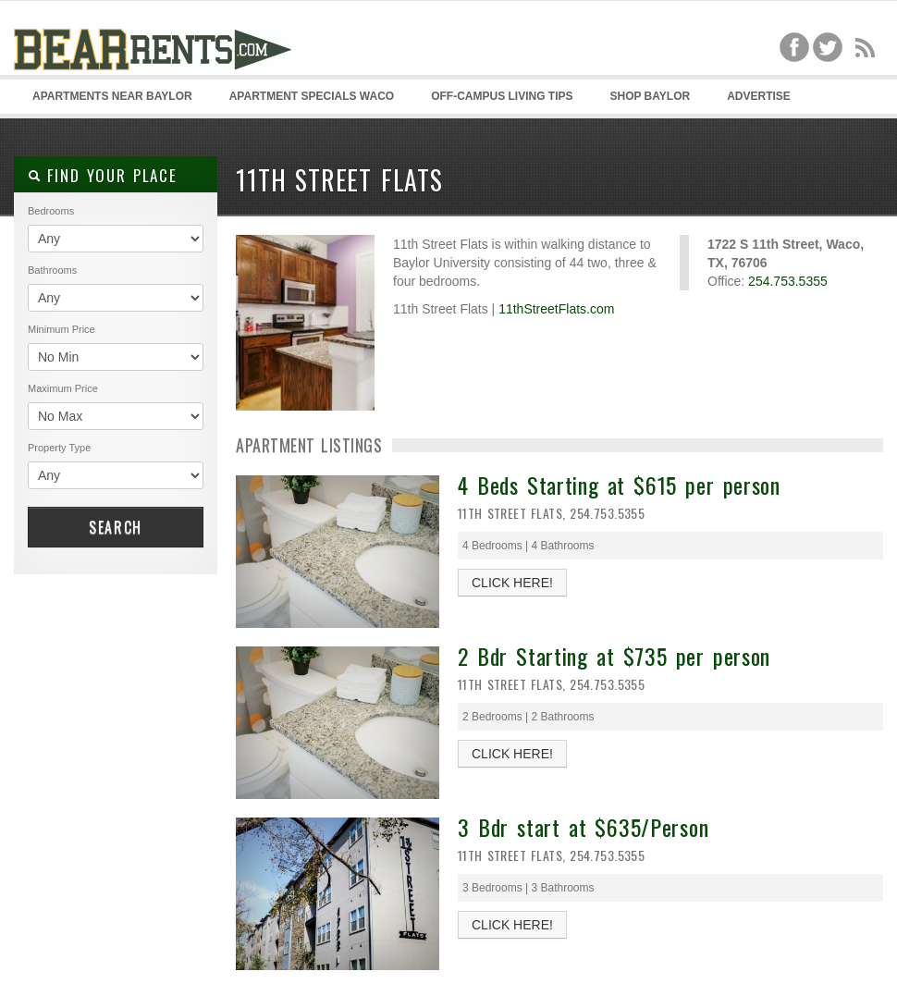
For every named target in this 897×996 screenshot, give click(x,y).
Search (115, 527)
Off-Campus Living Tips (501, 96)
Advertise (759, 96)
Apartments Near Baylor (112, 96)
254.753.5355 (788, 281)
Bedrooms (51, 210)
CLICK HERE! (512, 582)
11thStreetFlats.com (556, 308)
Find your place (102, 175)
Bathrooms (52, 270)
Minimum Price (61, 329)
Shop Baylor (649, 96)
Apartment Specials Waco (311, 96)
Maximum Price (63, 388)
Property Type (59, 447)
